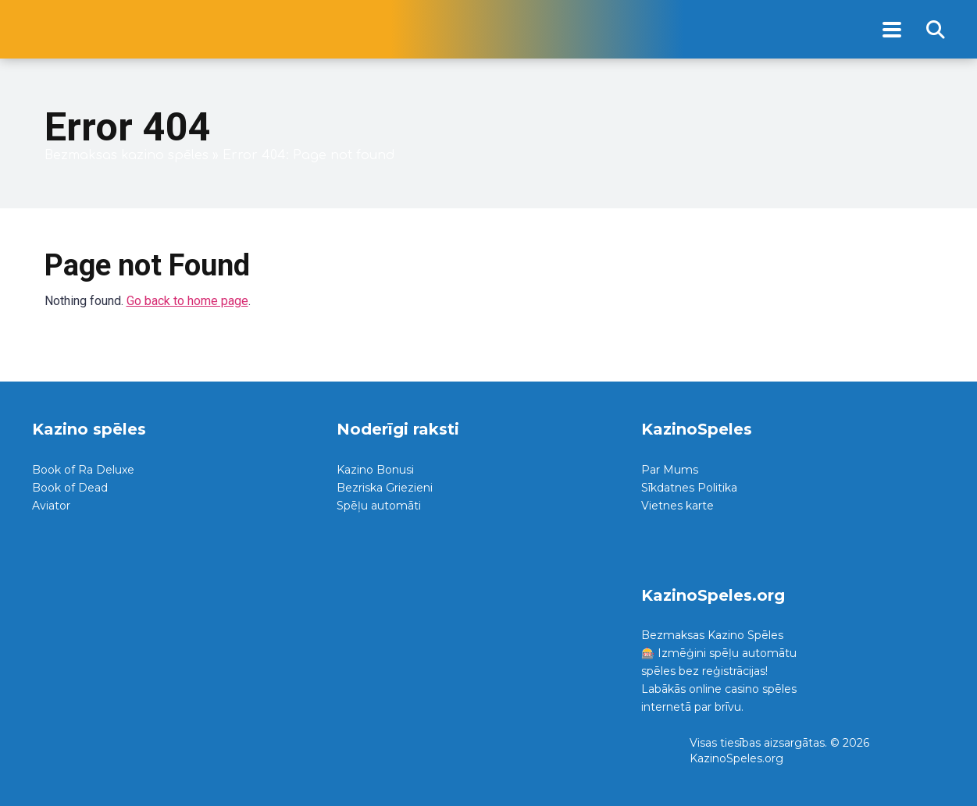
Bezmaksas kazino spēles (127, 155)
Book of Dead (70, 488)
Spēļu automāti (379, 506)
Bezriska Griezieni (385, 488)
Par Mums (669, 470)
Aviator (51, 506)
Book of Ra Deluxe (83, 470)
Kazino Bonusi (375, 470)
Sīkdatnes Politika (689, 488)
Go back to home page (187, 300)
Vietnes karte (677, 506)
